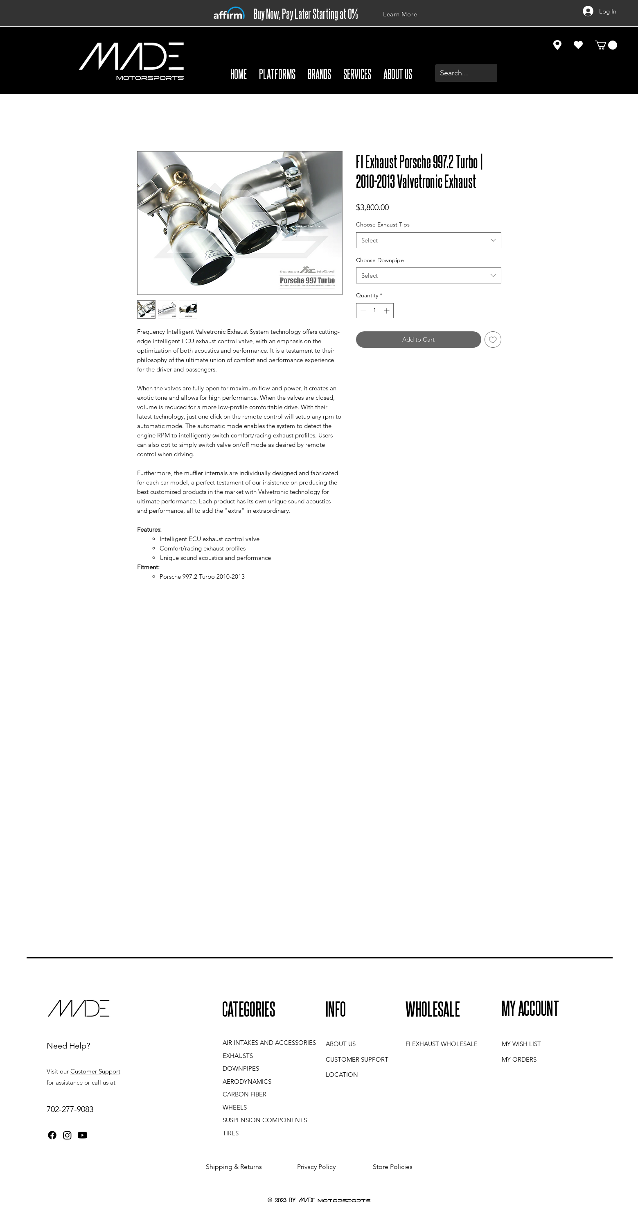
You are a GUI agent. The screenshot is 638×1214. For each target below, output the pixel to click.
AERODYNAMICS (247, 1081)
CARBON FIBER (244, 1094)
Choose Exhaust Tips (383, 224)
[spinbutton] (374, 311)
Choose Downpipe (380, 260)
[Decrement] (362, 311)
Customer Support (95, 1071)
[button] (277, 73)
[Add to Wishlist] (493, 339)
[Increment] (387, 311)
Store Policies (393, 1167)
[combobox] (428, 240)
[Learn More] (400, 14)
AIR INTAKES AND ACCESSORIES (269, 1042)
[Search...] (482, 73)
